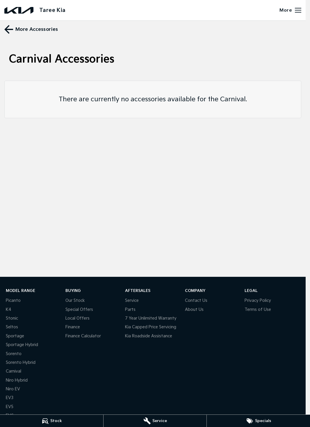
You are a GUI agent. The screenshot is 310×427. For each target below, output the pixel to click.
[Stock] (51, 421)
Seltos (12, 327)
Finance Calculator (83, 336)
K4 (8, 309)
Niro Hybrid (17, 380)
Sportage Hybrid (22, 344)
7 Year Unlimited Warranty (151, 318)
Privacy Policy (258, 300)
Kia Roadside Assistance (148, 336)
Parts (130, 309)
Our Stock (75, 300)
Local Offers (77, 318)
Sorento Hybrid (20, 362)
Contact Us (196, 300)
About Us (194, 309)
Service (132, 300)
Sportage (15, 336)
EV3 (9, 397)
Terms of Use (258, 309)
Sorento (14, 353)
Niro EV (13, 389)
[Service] (155, 421)
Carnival (13, 371)
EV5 (9, 406)
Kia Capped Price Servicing (150, 327)
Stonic (12, 318)
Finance (72, 327)
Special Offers (79, 309)
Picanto (13, 300)
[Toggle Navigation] (290, 10)
